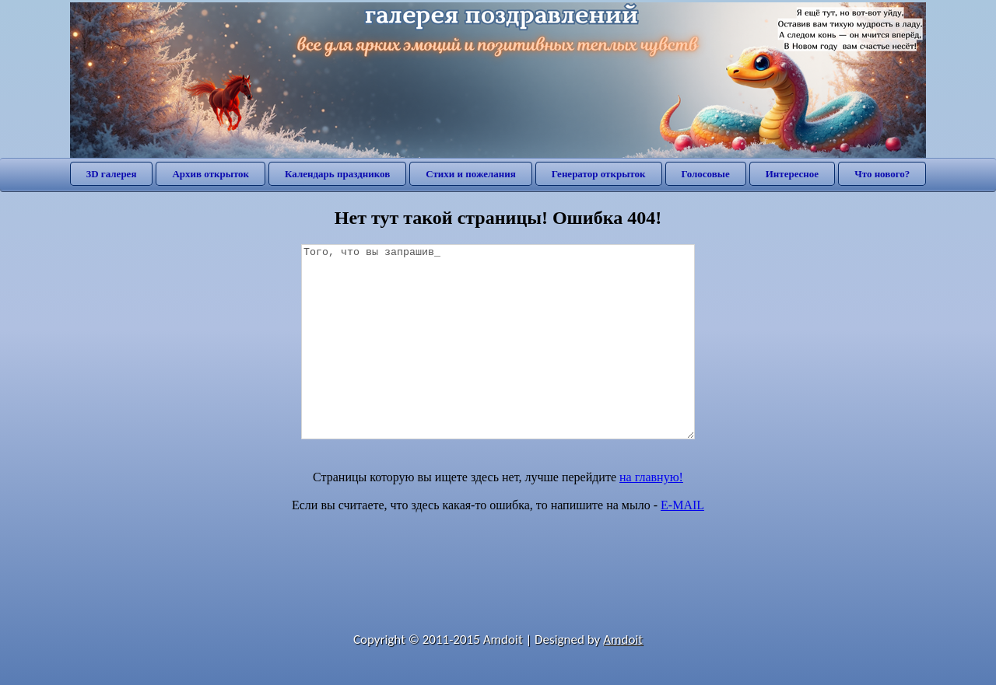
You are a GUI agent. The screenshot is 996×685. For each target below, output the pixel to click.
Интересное (792, 174)
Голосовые (706, 174)
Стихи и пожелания (471, 174)
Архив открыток (210, 174)
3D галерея (111, 174)
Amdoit (623, 639)
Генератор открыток (599, 174)
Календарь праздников (337, 174)
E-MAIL (682, 505)
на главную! (651, 477)
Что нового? (882, 174)
